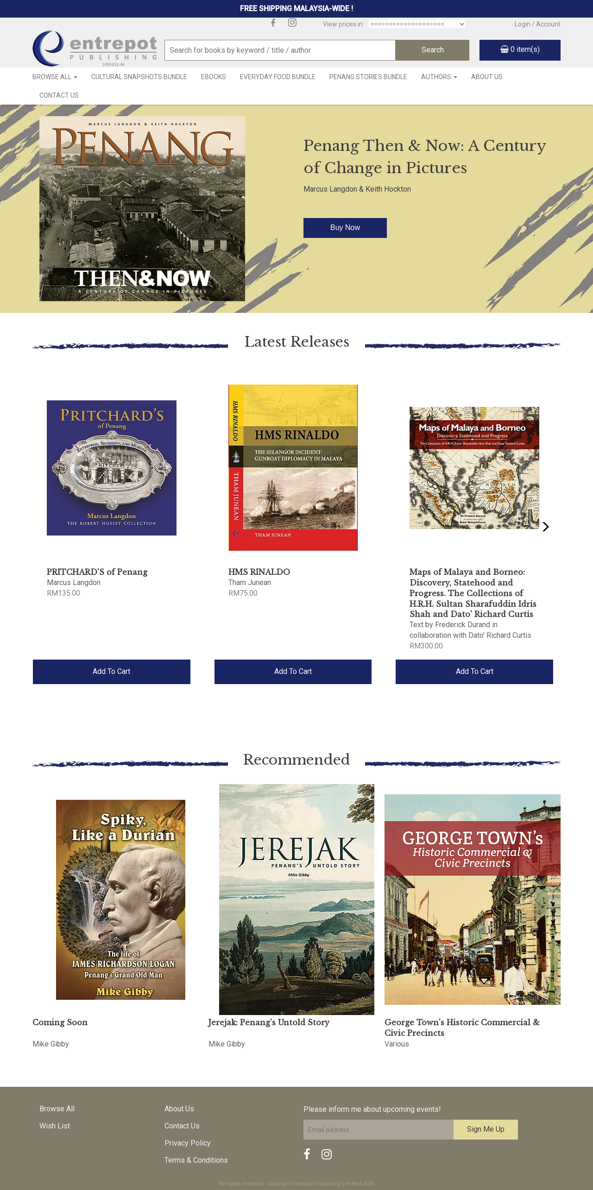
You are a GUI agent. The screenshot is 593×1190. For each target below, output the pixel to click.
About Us (487, 77)
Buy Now (345, 227)
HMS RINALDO (259, 572)
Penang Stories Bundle (368, 77)
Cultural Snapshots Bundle (139, 77)
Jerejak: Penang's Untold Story (268, 1022)
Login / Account (538, 24)
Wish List (54, 1125)
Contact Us (59, 95)
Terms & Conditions (196, 1160)
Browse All (54, 77)
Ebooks (213, 77)
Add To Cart (111, 671)
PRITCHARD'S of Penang (97, 572)
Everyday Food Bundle (277, 77)
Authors (439, 77)
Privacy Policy (187, 1143)
